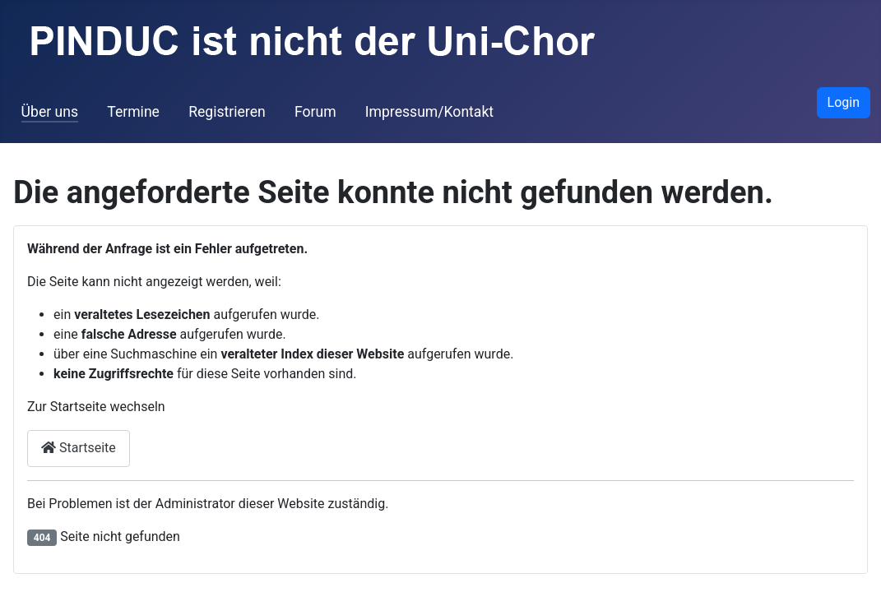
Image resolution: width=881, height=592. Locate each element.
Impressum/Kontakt (429, 112)
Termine (133, 112)
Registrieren (227, 112)
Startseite (78, 448)
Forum (315, 112)
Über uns (49, 112)
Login (844, 102)
